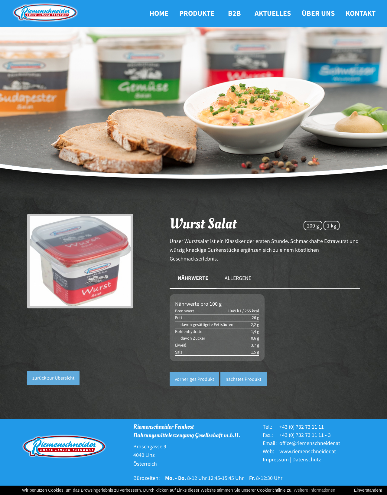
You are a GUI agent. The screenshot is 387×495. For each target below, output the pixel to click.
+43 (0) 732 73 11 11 (301, 426)
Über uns (318, 13)
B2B (234, 13)
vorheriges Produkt (194, 379)
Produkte (196, 13)
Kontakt (361, 13)
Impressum (276, 459)
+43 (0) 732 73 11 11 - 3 (305, 434)
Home (158, 13)
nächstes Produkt (243, 379)
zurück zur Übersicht (53, 378)
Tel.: (267, 426)
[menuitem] (159, 13)
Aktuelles (273, 13)
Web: (268, 451)
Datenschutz (306, 459)
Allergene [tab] (238, 277)
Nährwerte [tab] (193, 277)
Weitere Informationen (314, 490)
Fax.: (268, 434)
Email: (270, 443)
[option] (94, 261)
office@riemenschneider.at (309, 443)
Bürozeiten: (146, 477)
